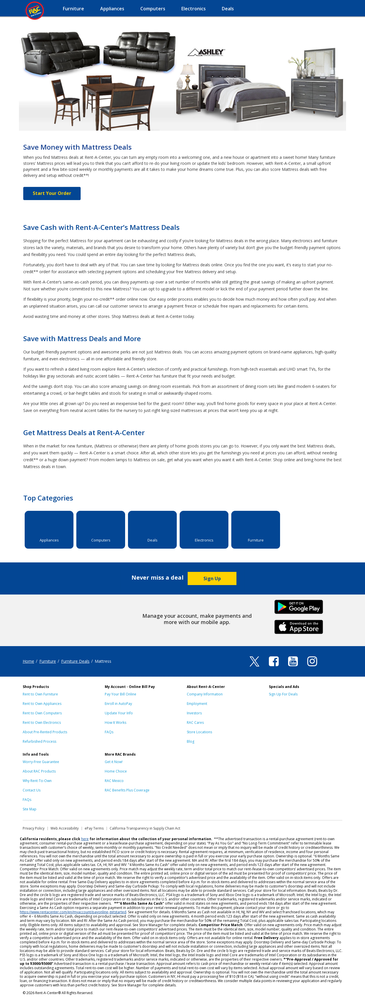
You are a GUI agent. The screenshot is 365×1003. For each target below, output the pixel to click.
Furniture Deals (75, 661)
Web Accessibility (65, 828)
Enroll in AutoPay (118, 703)
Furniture (47, 661)
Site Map (29, 809)
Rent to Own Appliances (42, 703)
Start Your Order (52, 193)
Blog (190, 741)
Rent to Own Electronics (42, 722)
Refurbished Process (39, 741)
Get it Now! (114, 761)
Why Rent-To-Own (37, 780)
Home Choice (116, 771)
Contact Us (31, 790)
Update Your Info (119, 713)
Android (298, 606)
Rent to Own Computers (42, 713)
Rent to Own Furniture (40, 694)
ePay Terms (94, 828)
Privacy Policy (33, 828)
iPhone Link (298, 626)
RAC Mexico (114, 780)
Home (28, 661)
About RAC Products (39, 771)
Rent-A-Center (35, 10)
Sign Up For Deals (283, 694)
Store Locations (199, 732)
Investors (194, 713)
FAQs (109, 732)
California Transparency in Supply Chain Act (145, 828)
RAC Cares (195, 722)
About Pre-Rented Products (45, 732)
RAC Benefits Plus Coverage (127, 790)
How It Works (115, 722)
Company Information (205, 694)
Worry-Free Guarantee (41, 761)
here (85, 838)
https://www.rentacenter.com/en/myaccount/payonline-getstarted (73, 912)
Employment (197, 703)
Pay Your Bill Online (120, 694)
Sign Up (212, 578)
